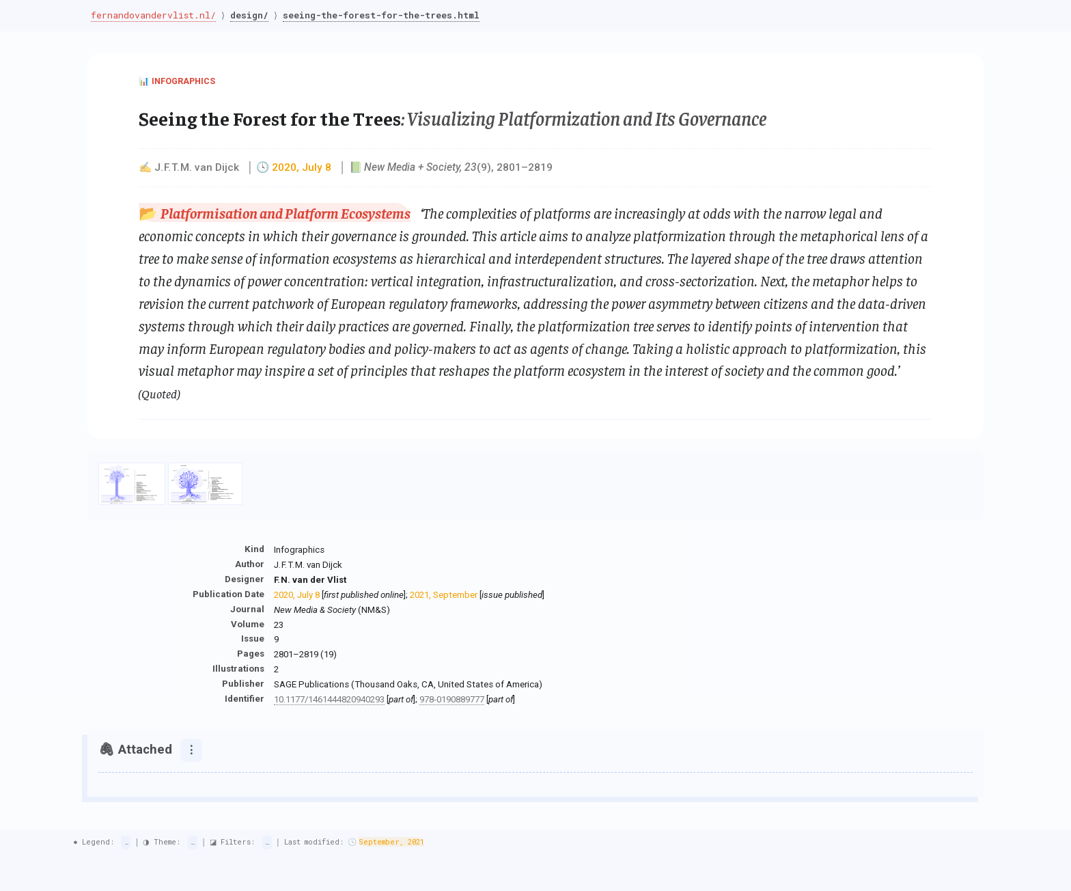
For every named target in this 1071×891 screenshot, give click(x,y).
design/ (251, 15)
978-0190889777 (451, 699)
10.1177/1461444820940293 (329, 699)
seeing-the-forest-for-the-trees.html (385, 15)
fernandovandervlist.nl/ (153, 15)
